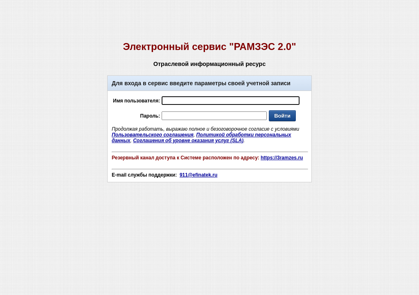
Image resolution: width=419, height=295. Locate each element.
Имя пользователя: (136, 101)
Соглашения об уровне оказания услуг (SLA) (188, 140)
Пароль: (150, 116)
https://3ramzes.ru (282, 158)
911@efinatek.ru (198, 175)
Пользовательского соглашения (153, 135)
